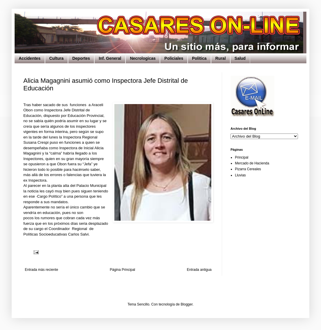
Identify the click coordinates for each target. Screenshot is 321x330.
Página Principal (122, 270)
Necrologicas (143, 58)
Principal (241, 157)
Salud (240, 58)
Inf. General (110, 58)
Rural (220, 58)
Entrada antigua (199, 270)
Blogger (187, 304)
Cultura (56, 58)
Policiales (173, 58)
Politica (199, 58)
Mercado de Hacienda (252, 163)
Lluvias (240, 175)
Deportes (81, 58)
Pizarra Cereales (248, 169)
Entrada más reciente (41, 270)
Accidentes (30, 58)
